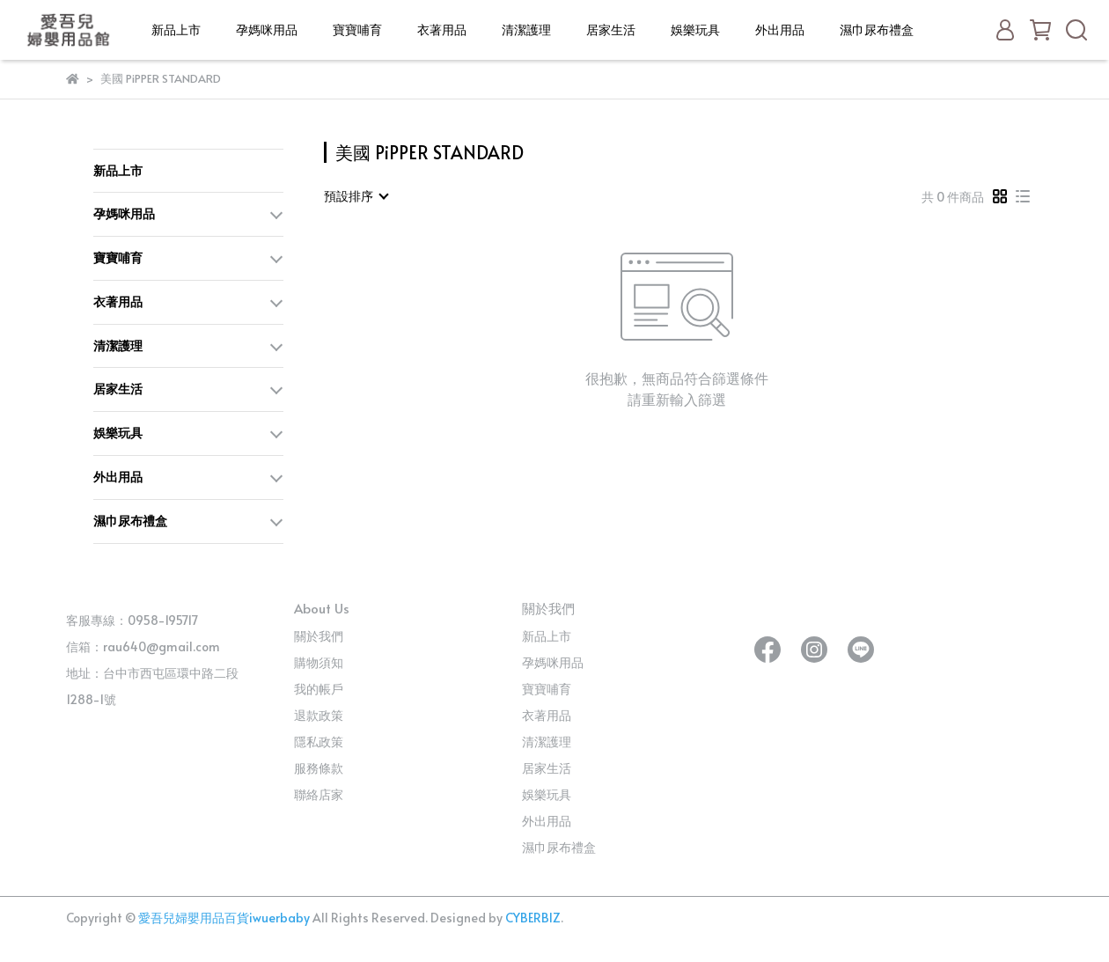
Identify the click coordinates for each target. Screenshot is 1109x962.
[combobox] (355, 196)
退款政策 (318, 715)
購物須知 (318, 662)
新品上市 (176, 29)
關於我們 (318, 636)
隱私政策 (318, 741)
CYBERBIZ (533, 917)
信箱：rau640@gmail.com (143, 646)
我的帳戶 (318, 688)
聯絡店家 (318, 794)
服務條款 (318, 768)
